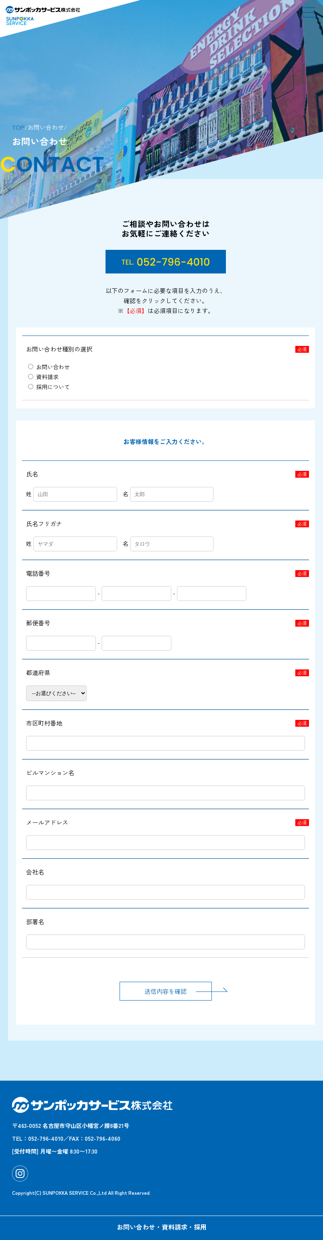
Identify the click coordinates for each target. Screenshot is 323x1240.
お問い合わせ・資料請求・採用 (162, 1227)
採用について (49, 387)
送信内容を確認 (178, 989)
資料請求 (43, 377)
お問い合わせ (49, 367)
